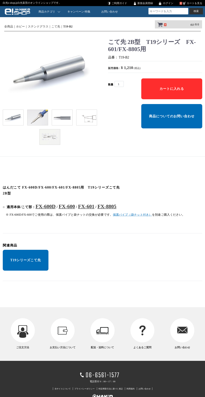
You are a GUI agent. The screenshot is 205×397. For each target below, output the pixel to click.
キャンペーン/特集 (78, 11)
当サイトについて (63, 389)
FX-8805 (106, 206)
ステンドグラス (38, 26)
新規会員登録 (145, 3)
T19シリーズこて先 (25, 260)
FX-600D (46, 206)
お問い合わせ (109, 11)
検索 (196, 11)
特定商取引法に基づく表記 (111, 389)
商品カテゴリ (49, 11)
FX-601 (86, 206)
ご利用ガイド (119, 3)
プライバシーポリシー (84, 389)
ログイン (168, 3)
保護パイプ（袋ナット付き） (132, 214)
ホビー (20, 26)
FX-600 (67, 206)
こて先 (55, 26)
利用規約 (131, 389)
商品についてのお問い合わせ (172, 116)
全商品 (8, 26)
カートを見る (194, 3)
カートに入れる (172, 89)
